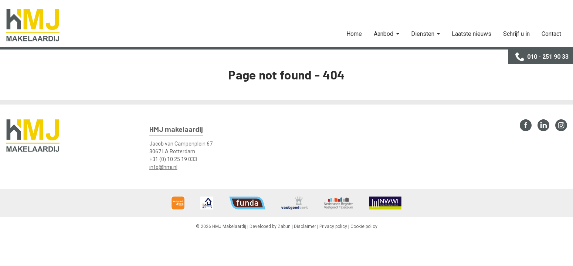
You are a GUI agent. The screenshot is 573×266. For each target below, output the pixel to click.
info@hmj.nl (163, 167)
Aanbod (384, 33)
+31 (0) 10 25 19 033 (173, 159)
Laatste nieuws (471, 33)
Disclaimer (305, 226)
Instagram (561, 125)
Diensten (423, 33)
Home (354, 33)
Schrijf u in (516, 33)
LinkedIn (543, 125)
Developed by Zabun (270, 226)
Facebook (526, 125)
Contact (551, 33)
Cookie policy (363, 226)
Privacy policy (333, 226)
